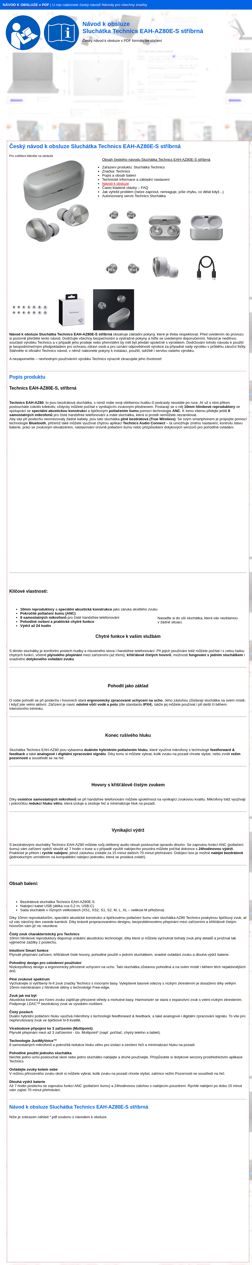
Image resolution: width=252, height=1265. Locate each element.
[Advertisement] (126, 97)
